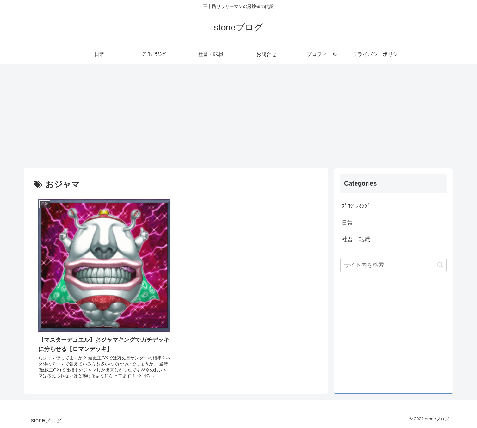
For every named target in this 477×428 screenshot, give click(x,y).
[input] (393, 265)
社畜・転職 (356, 239)
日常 (347, 223)
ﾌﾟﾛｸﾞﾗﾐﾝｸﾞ (356, 206)
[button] (440, 264)
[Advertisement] (238, 115)
